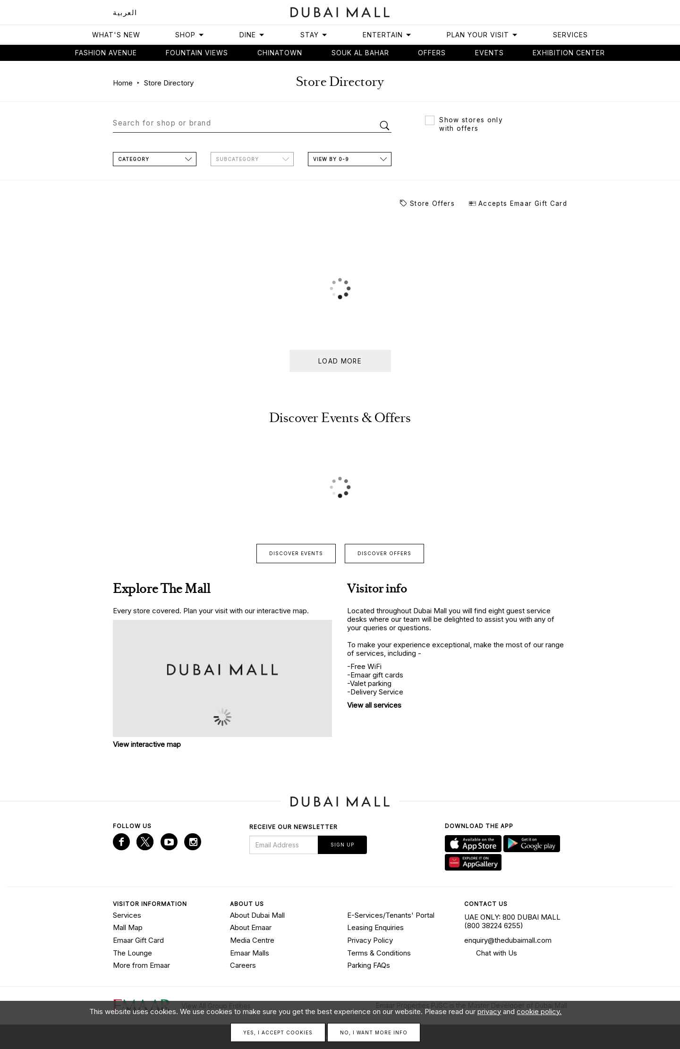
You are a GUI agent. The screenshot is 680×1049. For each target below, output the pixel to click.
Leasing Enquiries (375, 926)
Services (570, 35)
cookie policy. (539, 1011)
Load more (340, 360)
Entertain (387, 35)
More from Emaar (141, 964)
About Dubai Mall (257, 914)
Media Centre (252, 939)
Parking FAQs (368, 964)
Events (489, 53)
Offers (432, 53)
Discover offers (384, 553)
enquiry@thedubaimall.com (508, 939)
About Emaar (251, 926)
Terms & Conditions (379, 951)
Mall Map (128, 926)
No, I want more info (374, 1032)
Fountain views (197, 53)
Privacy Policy (370, 939)
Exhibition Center (569, 53)
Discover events (296, 553)
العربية (125, 12)
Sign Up (342, 844)
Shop (189, 35)
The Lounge (132, 951)
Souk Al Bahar (360, 53)
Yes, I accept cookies (278, 1032)
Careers (243, 964)
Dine (252, 35)
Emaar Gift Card (138, 939)
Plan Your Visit (482, 35)
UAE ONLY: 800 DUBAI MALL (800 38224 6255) (512, 920)
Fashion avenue (106, 53)
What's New (116, 35)
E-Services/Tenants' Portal (390, 914)
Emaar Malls (249, 951)
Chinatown (279, 53)
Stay (314, 35)
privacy (489, 1011)
